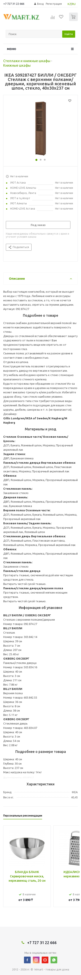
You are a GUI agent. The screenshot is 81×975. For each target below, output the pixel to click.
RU (74, 3)
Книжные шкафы (17, 65)
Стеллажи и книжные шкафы (26, 61)
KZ (69, 3)
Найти (69, 34)
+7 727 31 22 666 (13, 3)
